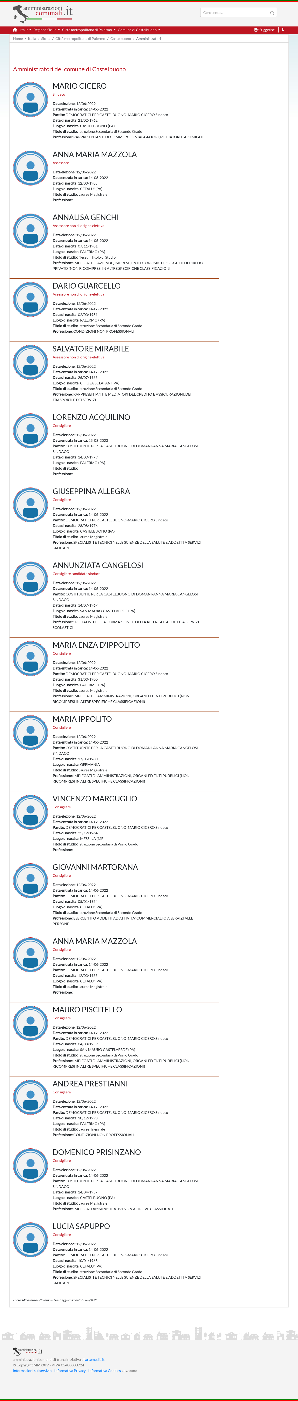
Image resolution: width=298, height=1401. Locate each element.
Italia (32, 38)
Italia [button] (24, 29)
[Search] (235, 12)
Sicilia (45, 38)
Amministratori (148, 38)
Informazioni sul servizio (32, 1370)
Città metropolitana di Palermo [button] (87, 29)
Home (18, 38)
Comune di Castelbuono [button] (137, 29)
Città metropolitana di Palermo (80, 38)
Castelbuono (120, 38)
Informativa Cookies (104, 1370)
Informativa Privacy (70, 1370)
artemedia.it (95, 1359)
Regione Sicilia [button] (45, 29)
